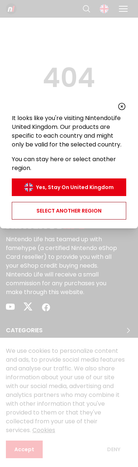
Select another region (69, 210)
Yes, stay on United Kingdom (69, 187)
